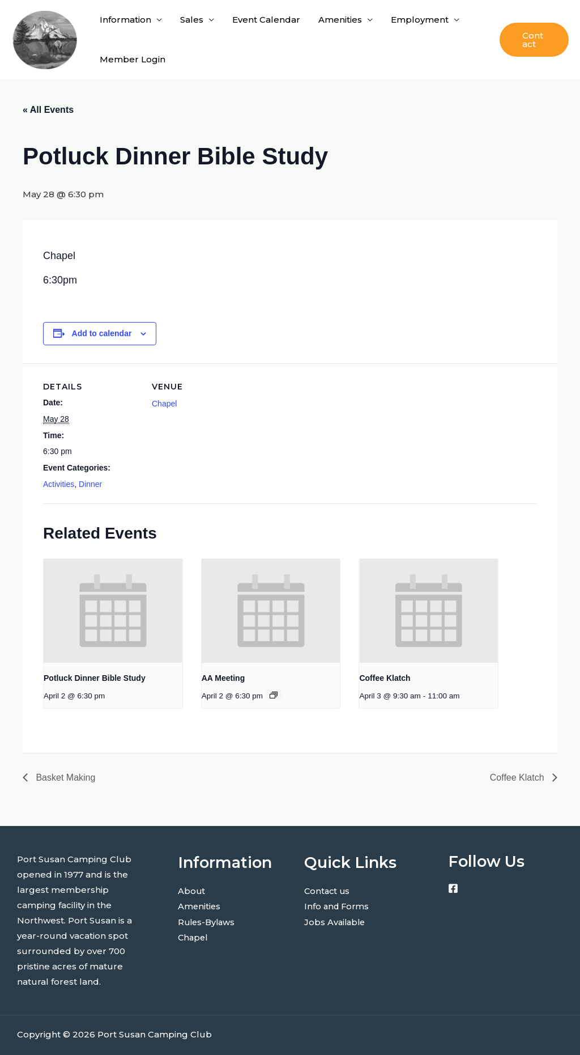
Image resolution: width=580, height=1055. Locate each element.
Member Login (132, 59)
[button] (534, 40)
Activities (58, 484)
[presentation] (113, 611)
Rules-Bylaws (208, 921)
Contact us (328, 890)
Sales (191, 19)
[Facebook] (453, 888)
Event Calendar (266, 19)
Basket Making (64, 777)
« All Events (48, 110)
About (192, 890)
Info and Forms (338, 906)
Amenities (340, 19)
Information (125, 19)
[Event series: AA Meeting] (274, 695)
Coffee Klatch (384, 678)
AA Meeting (223, 678)
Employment (420, 19)
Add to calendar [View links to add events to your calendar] (102, 333)
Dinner (90, 484)
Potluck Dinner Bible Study (95, 678)
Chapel (164, 403)
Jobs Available (336, 921)
